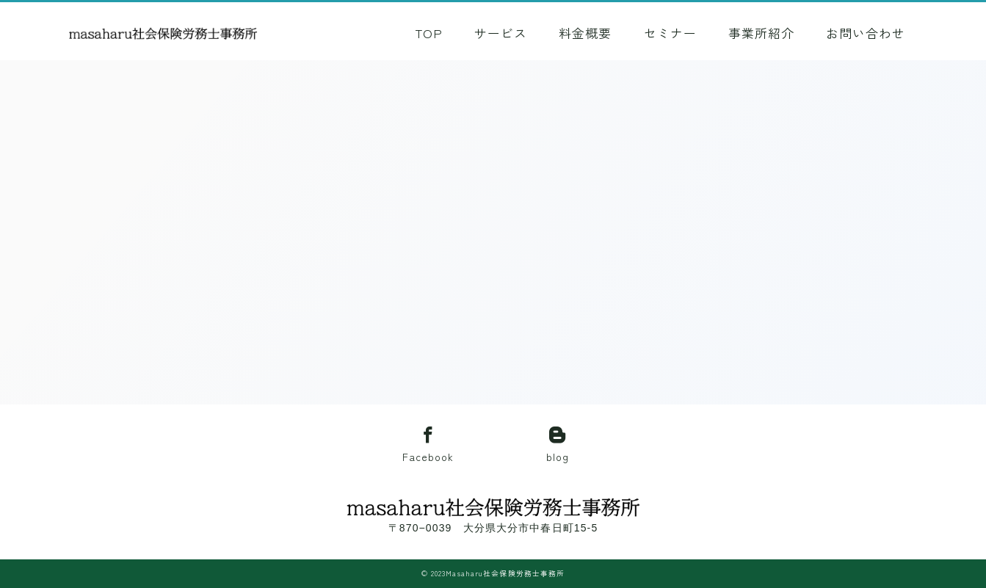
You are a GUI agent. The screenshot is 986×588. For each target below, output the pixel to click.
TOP (434, 33)
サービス (505, 33)
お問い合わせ (870, 33)
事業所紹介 (766, 33)
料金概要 (590, 33)
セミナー (674, 33)
